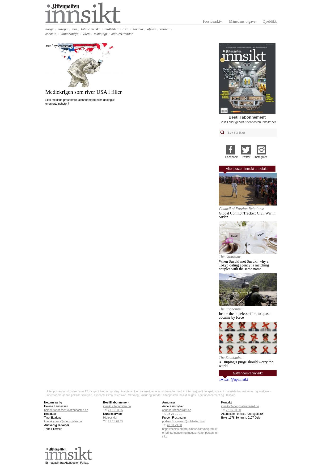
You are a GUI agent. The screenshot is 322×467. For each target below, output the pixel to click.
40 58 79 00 (174, 425)
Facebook (231, 157)
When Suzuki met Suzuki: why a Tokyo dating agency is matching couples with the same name (244, 265)
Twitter (246, 157)
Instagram (260, 157)
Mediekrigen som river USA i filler (83, 92)
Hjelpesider (110, 417)
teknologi (100, 34)
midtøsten (111, 29)
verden (164, 29)
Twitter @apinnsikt (233, 379)
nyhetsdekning (63, 46)
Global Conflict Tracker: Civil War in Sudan (247, 215)
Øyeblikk (270, 21)
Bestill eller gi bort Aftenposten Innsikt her (248, 122)
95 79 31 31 (174, 414)
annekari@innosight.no (176, 410)
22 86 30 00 (233, 410)
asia (125, 29)
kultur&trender (122, 34)
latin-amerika (90, 29)
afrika (151, 29)
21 (115, 410)
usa (74, 29)
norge (49, 29)
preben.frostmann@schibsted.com (183, 421)
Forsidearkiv (212, 21)
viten (86, 34)
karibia (138, 29)
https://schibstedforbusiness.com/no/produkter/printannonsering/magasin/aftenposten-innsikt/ (190, 432)
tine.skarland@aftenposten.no (63, 421)
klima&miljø (70, 34)
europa (63, 29)
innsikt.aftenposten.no (117, 406)
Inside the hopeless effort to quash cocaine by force (245, 315)
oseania (50, 34)
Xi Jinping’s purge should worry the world (246, 364)
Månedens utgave (242, 21)
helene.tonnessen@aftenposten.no (66, 410)
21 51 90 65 (115, 421)
